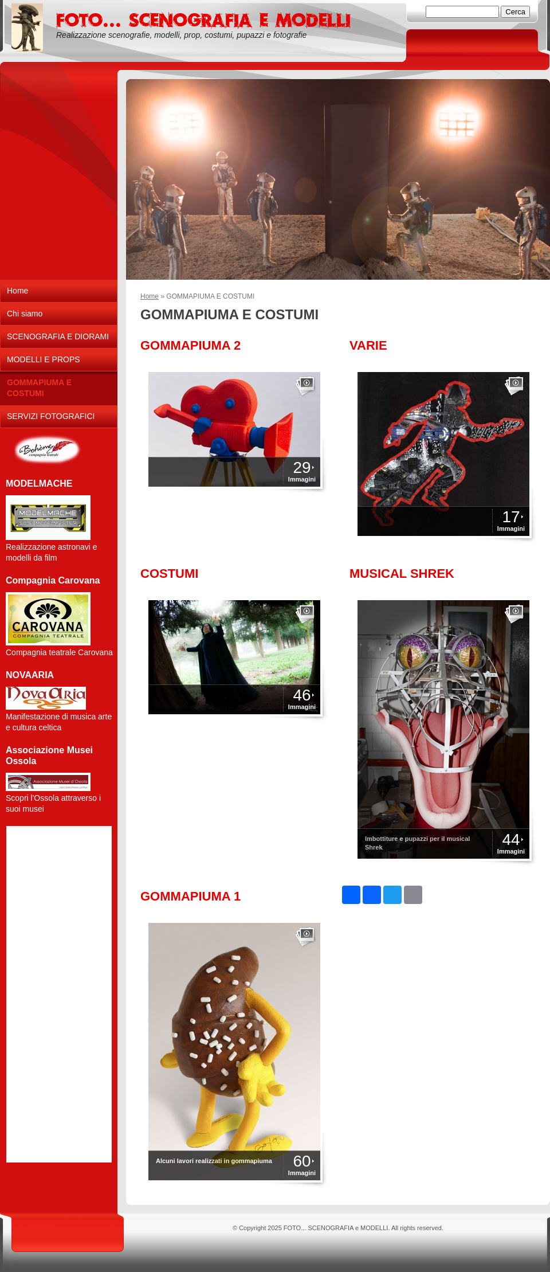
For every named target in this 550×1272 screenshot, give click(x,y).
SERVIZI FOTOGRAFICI (51, 416)
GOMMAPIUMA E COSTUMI (39, 388)
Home (149, 296)
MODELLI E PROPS (43, 359)
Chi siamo (24, 313)
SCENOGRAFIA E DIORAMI (58, 336)
